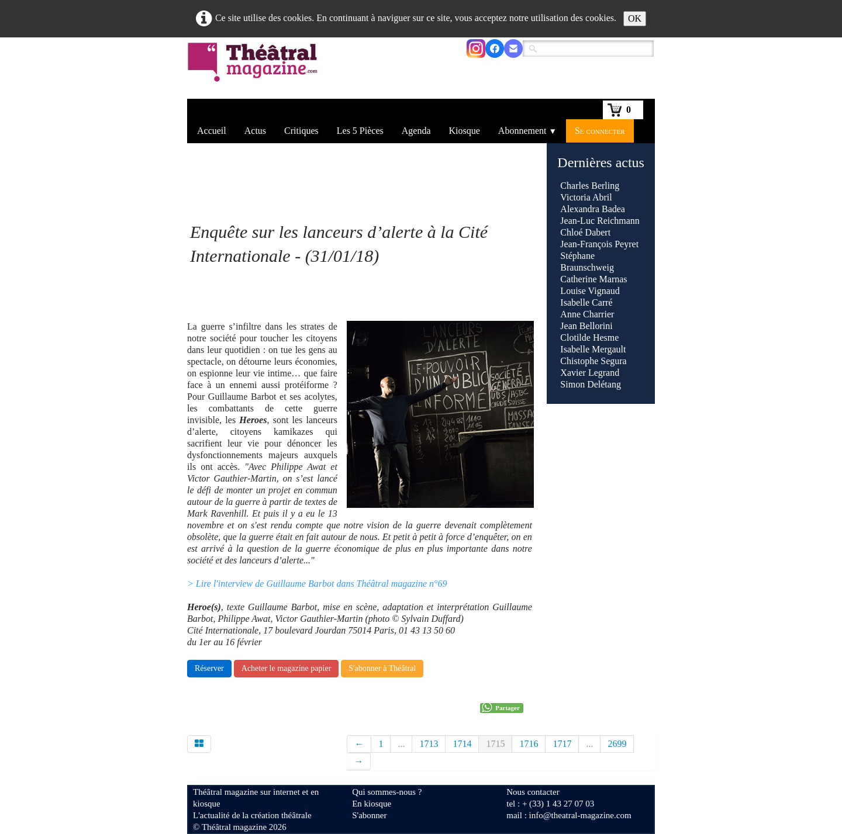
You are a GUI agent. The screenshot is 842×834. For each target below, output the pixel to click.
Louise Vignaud (589, 291)
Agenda (416, 131)
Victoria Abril (586, 197)
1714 (462, 744)
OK (634, 18)
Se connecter (600, 131)
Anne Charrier (587, 314)
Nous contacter (532, 792)
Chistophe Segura (593, 361)
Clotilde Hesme (589, 337)
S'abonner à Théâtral (382, 668)
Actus (255, 131)
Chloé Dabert (585, 232)
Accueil (211, 131)
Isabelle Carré (586, 302)
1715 (495, 744)
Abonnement (527, 131)
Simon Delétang (590, 384)
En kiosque (371, 803)
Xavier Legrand (589, 373)
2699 (617, 744)
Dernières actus (600, 162)
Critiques (301, 131)
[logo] (254, 69)
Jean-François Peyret (599, 244)
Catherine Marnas (593, 279)
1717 (562, 744)
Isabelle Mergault (593, 349)
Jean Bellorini (586, 326)
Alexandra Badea (592, 209)
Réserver (209, 668)
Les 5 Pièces (360, 131)
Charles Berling (589, 186)
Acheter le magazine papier (286, 668)
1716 (528, 744)
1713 (428, 744)
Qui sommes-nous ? (387, 792)
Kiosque (464, 131)
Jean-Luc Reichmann (600, 221)
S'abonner (369, 815)
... (401, 744)
